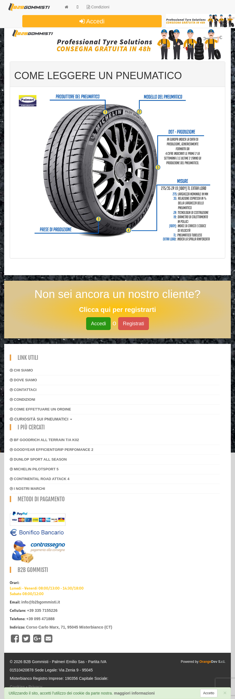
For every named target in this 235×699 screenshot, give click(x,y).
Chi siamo (21, 370)
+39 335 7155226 (42, 610)
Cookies (17, 687)
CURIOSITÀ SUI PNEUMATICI (41, 419)
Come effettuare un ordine (40, 409)
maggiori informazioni (134, 693)
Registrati (133, 323)
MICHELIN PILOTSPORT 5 (34, 469)
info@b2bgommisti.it (40, 602)
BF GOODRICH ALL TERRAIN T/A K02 (44, 440)
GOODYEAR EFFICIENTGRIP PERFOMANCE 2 (51, 450)
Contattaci (23, 390)
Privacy (35, 687)
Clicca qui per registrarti (117, 309)
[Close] (225, 693)
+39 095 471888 (40, 619)
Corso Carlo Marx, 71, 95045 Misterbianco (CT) (69, 627)
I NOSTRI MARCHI (27, 489)
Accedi (92, 21)
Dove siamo (23, 380)
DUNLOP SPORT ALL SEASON (38, 459)
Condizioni (98, 7)
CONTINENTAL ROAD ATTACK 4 (39, 479)
